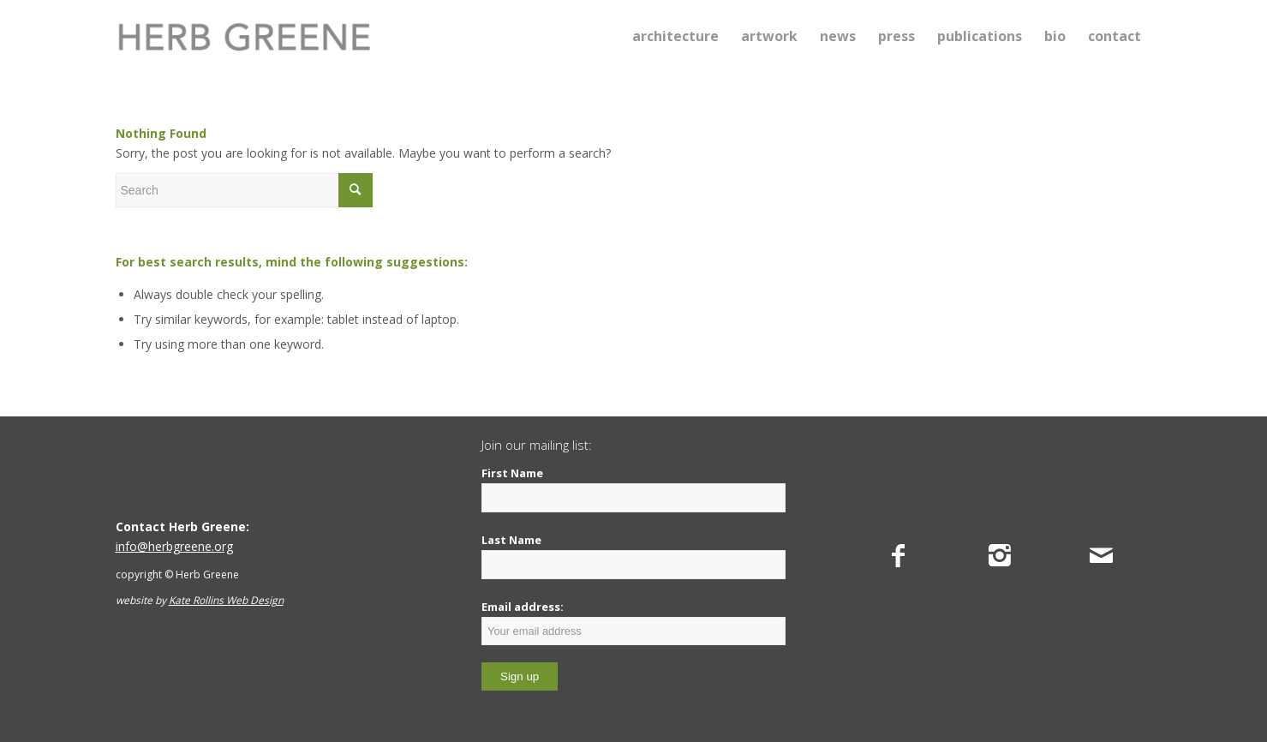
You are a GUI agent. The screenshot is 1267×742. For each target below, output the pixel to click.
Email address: (633, 622)
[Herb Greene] (244, 36)
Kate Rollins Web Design (226, 600)
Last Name (511, 540)
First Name (512, 473)
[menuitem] (675, 36)
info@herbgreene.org (174, 546)
